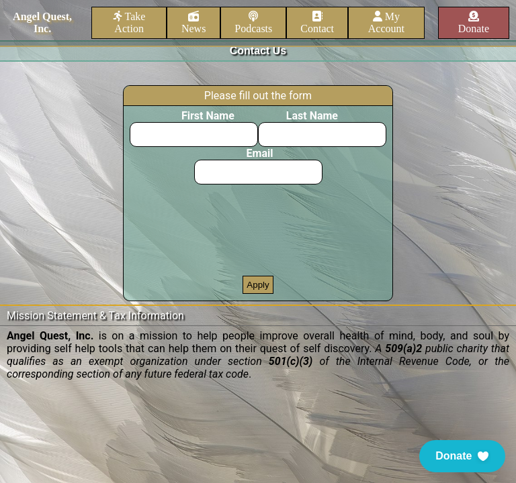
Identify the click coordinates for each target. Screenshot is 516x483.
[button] (462, 456)
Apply (258, 285)
